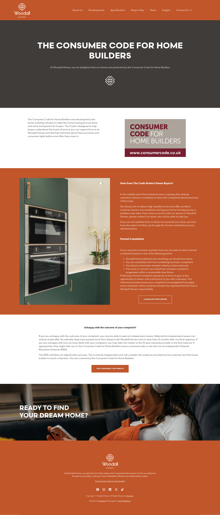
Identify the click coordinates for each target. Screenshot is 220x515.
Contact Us (184, 10)
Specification (117, 10)
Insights (166, 10)
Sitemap (129, 496)
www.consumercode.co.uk (137, 346)
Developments (96, 10)
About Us (77, 10)
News (153, 10)
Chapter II (102, 501)
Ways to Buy (137, 10)
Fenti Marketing (124, 501)
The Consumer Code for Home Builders (110, 481)
